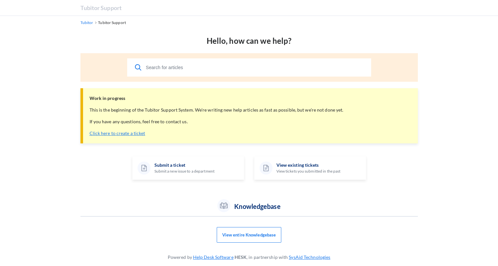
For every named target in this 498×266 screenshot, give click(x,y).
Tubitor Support (101, 7)
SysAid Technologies (309, 257)
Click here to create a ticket (117, 133)
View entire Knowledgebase (249, 234)
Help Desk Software (213, 257)
